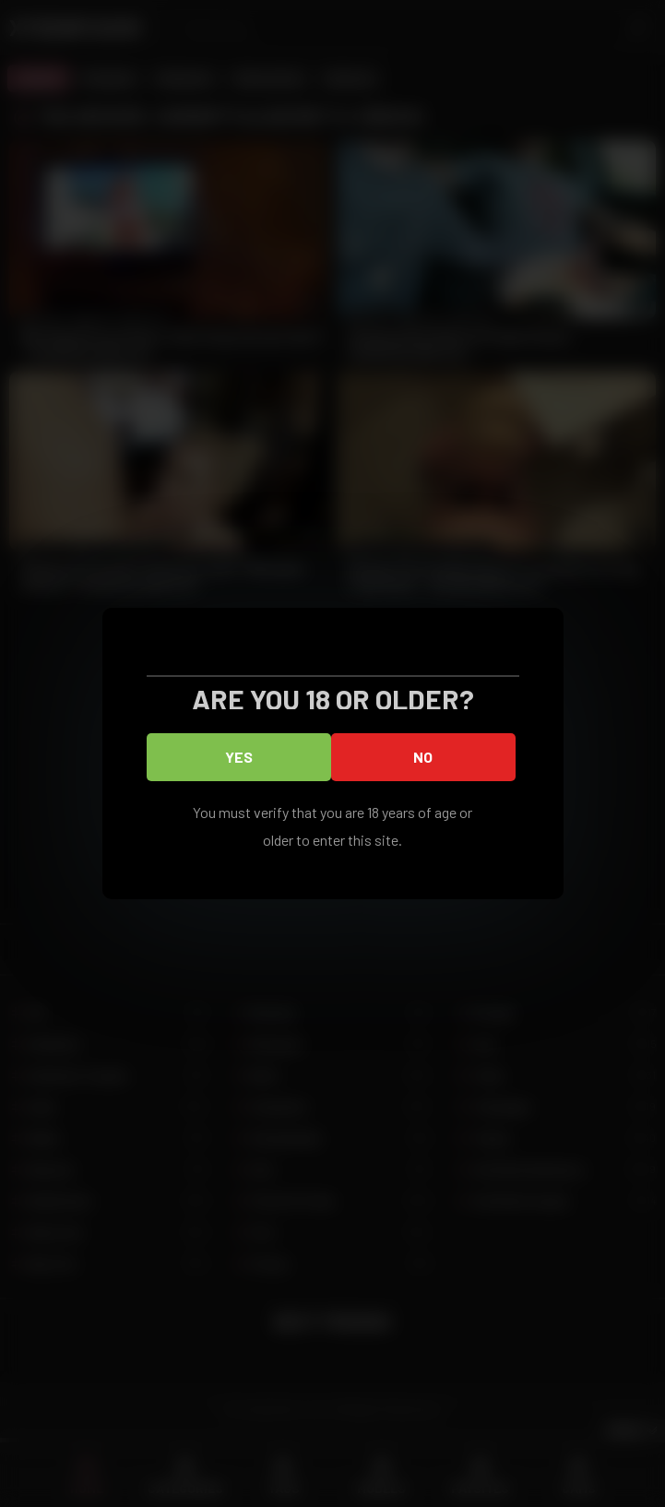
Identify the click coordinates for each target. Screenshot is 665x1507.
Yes (239, 756)
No (423, 756)
